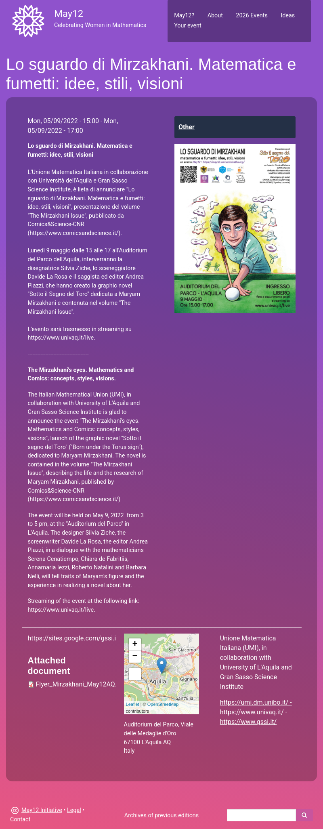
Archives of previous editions (161, 815)
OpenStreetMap (163, 704)
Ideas (288, 15)
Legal (74, 810)
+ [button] (134, 644)
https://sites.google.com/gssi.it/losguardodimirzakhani (107, 638)
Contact (20, 819)
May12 (68, 13)
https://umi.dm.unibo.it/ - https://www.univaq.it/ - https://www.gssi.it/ (256, 712)
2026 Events (252, 15)
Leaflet (132, 704)
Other (186, 127)
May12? (184, 15)
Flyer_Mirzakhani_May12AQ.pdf (81, 684)
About (215, 15)
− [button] (134, 657)
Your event (187, 25)
